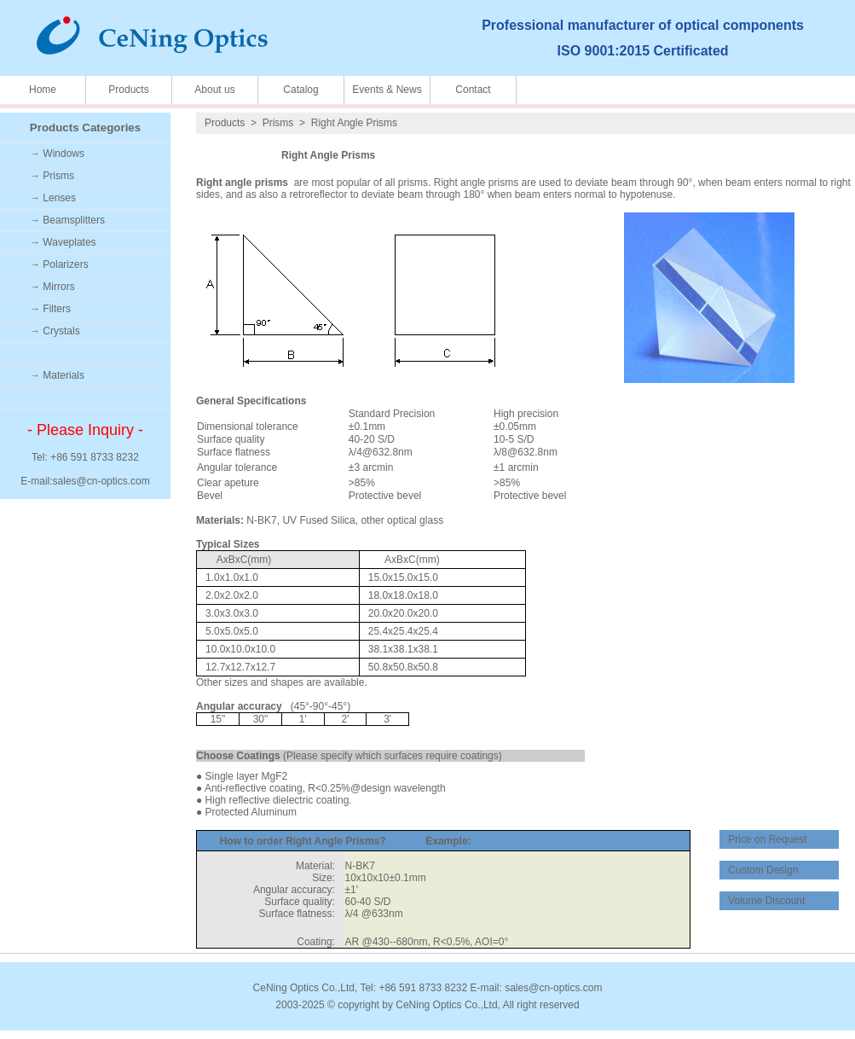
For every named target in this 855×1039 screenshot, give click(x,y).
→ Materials (57, 375)
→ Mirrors (52, 287)
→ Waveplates (63, 242)
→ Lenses (53, 198)
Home (42, 90)
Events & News (386, 90)
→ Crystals (55, 331)
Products (128, 90)
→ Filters (50, 309)
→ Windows (57, 154)
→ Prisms (52, 176)
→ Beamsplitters (67, 220)
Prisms (278, 123)
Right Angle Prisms (354, 123)
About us (214, 90)
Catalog (300, 90)
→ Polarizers (59, 264)
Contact (472, 90)
